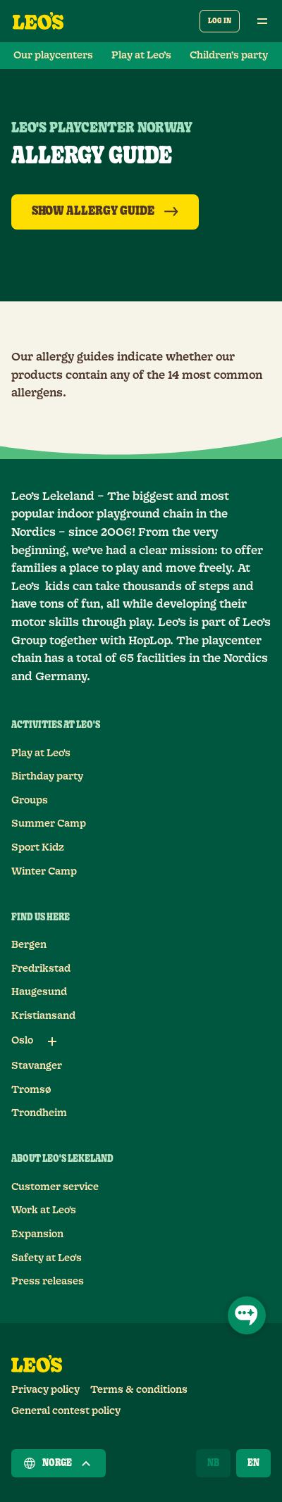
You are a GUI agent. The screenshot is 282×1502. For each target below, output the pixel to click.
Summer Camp (48, 824)
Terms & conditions (139, 1390)
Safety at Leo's (46, 1258)
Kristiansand (43, 1016)
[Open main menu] (262, 21)
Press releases (47, 1282)
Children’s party (229, 56)
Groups (29, 801)
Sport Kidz (37, 848)
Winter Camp (44, 872)
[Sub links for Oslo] (52, 1041)
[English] (253, 1463)
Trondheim (39, 1113)
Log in (219, 21)
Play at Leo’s (141, 56)
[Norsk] (213, 1463)
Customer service (55, 1187)
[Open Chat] (247, 1315)
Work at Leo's (43, 1210)
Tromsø (31, 1090)
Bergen (29, 945)
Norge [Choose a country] (58, 1463)
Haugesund (39, 992)
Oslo (22, 1041)
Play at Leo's (40, 753)
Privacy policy (45, 1390)
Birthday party (47, 777)
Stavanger (36, 1066)
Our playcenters (53, 56)
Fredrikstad (40, 969)
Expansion (37, 1234)
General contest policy (66, 1411)
